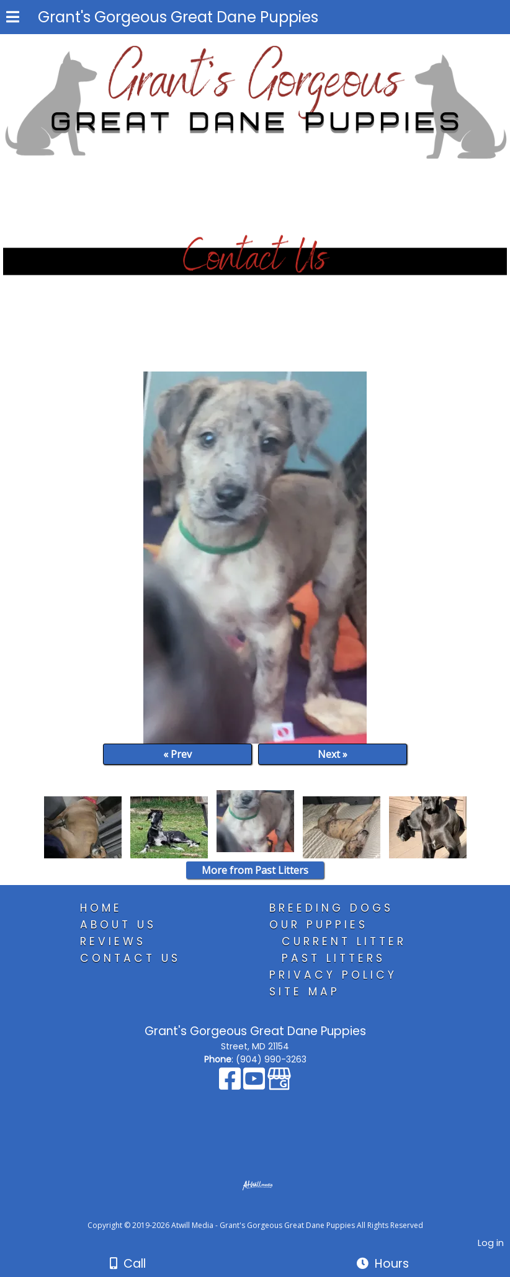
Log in (491, 1243)
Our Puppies (318, 924)
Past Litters (333, 958)
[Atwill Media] (266, 1211)
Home (101, 908)
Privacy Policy (333, 975)
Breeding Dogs (331, 908)
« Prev (177, 754)
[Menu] (12, 18)
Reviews (113, 941)
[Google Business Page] (279, 1085)
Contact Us (130, 958)
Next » (332, 754)
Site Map (304, 991)
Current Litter (344, 941)
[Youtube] (255, 1085)
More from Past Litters (255, 870)
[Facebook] (231, 1085)
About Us (118, 924)
